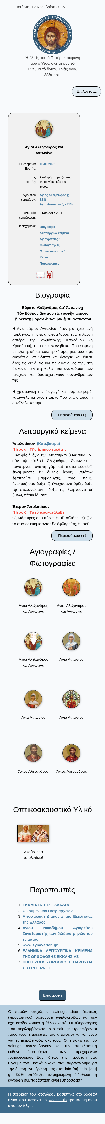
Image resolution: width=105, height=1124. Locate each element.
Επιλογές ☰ (87, 91)
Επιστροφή (52, 995)
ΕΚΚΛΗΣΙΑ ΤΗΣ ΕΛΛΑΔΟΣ (46, 905)
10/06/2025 (47, 164)
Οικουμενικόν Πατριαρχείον (48, 911)
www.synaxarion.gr (40, 945)
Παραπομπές (49, 263)
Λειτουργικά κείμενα (54, 233)
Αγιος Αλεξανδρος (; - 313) (55, 197)
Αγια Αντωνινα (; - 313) (56, 204)
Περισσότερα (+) (72, 415)
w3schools (58, 1100)
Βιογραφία (47, 227)
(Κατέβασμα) (48, 443)
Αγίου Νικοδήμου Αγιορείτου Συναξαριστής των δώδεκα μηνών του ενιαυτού (58, 933)
